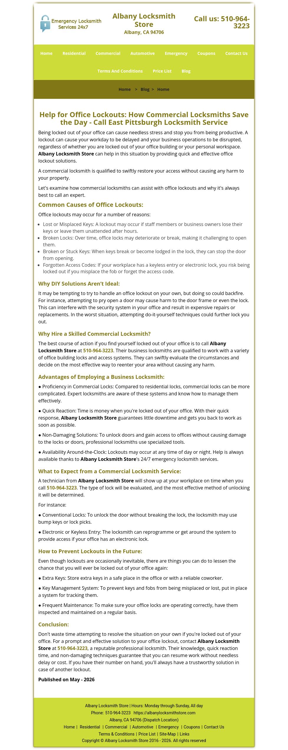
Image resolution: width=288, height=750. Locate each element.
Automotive (142, 53)
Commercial (108, 53)
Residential (74, 53)
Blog (186, 71)
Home (46, 53)
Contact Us (236, 53)
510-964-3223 (235, 22)
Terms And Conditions (120, 71)
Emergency (176, 53)
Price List (162, 71)
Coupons (206, 53)
